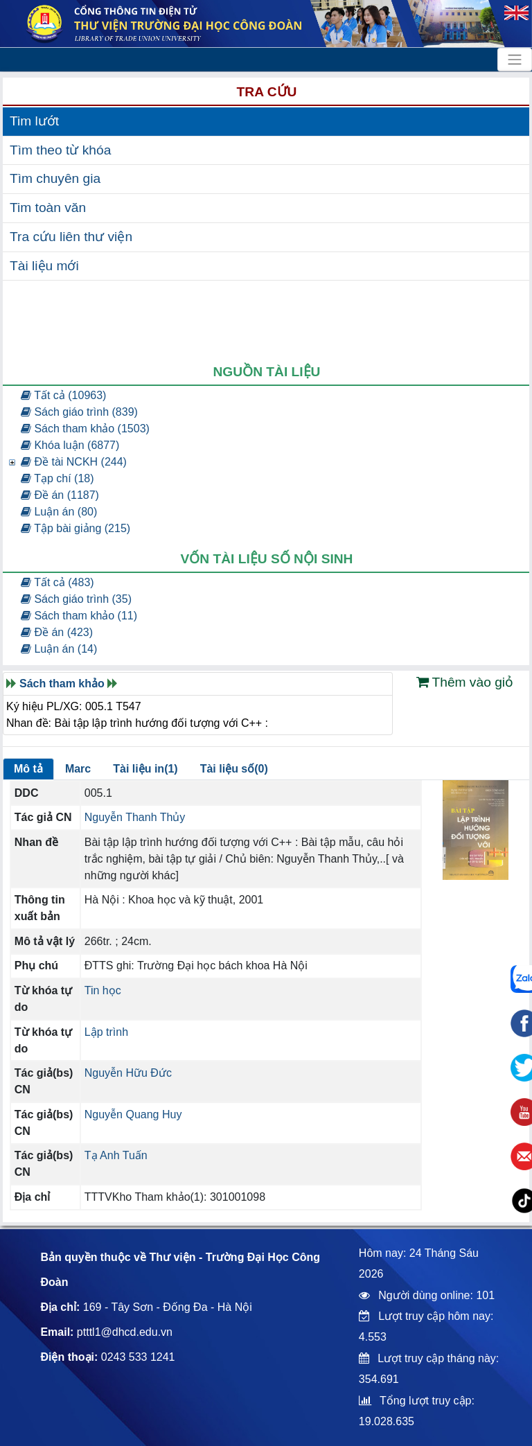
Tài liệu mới (44, 265)
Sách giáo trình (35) (76, 599)
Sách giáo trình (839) (79, 412)
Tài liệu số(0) (234, 769)
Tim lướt (34, 121)
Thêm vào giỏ (465, 682)
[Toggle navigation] (514, 59)
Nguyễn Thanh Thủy (135, 817)
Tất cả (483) (57, 582)
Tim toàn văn (48, 207)
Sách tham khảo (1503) (85, 428)
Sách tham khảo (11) (79, 615)
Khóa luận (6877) (70, 445)
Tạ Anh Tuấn (116, 1155)
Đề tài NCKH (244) (74, 462)
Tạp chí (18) (57, 478)
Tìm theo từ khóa (60, 150)
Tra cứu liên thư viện (71, 236)
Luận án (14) (59, 649)
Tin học (103, 990)
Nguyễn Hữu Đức (128, 1073)
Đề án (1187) (60, 495)
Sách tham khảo (62, 683)
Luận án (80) (59, 512)
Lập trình (106, 1032)
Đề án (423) (57, 632)
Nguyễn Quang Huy (133, 1114)
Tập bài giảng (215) (75, 528)
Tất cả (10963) (63, 395)
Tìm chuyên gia (55, 178)
